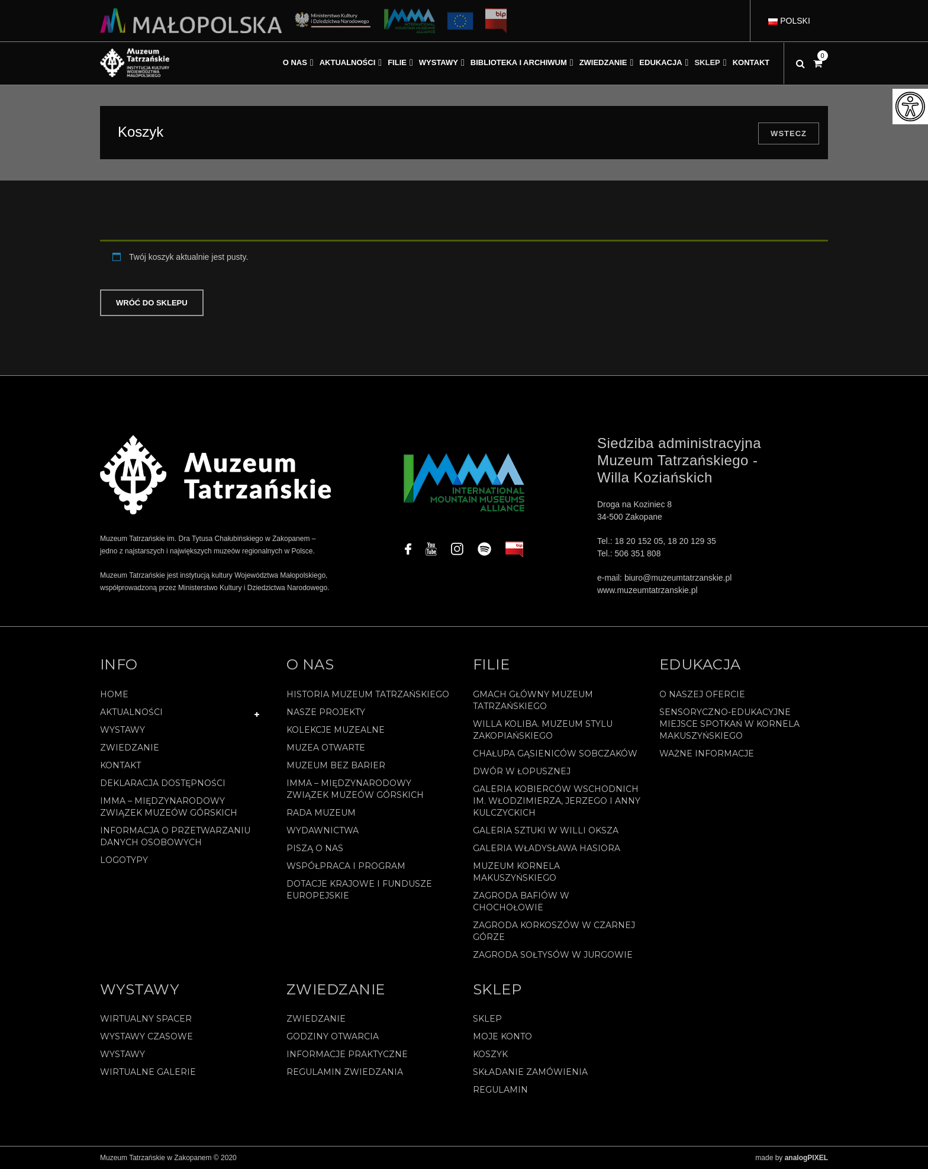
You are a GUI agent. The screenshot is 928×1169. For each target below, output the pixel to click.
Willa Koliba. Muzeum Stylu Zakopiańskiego (543, 730)
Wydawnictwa (322, 830)
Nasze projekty (325, 712)
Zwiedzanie (129, 747)
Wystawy (122, 729)
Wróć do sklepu (152, 302)
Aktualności (131, 712)
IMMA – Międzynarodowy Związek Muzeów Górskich (168, 807)
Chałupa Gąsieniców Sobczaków (555, 753)
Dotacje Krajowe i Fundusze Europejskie (359, 889)
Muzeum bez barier (335, 765)
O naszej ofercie (702, 694)
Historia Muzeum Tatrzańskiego (367, 694)
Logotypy (124, 860)
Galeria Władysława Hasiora (546, 848)
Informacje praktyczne (347, 1054)
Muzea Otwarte (325, 747)
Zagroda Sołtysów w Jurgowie (553, 954)
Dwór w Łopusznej (522, 771)
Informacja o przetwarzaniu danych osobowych (175, 836)
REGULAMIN (500, 1089)
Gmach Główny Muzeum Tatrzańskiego (533, 700)
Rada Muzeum (321, 812)
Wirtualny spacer (146, 1018)
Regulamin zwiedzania (344, 1072)
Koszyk (490, 1054)
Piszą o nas (314, 848)
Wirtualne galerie (148, 1072)
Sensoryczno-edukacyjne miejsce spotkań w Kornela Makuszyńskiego (729, 724)
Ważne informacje (706, 753)
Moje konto (502, 1036)
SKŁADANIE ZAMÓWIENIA (530, 1072)
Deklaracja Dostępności (162, 783)
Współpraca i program (345, 866)
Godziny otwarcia (332, 1036)
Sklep (487, 1018)
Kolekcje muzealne (335, 729)
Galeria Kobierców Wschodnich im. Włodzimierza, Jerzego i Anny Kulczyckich (556, 801)
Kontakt (120, 765)
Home (114, 694)
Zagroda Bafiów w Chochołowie (521, 901)
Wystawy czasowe (146, 1036)
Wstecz (789, 133)
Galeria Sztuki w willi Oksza (545, 830)
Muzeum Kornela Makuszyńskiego (516, 872)
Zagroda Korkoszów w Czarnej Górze (554, 931)
